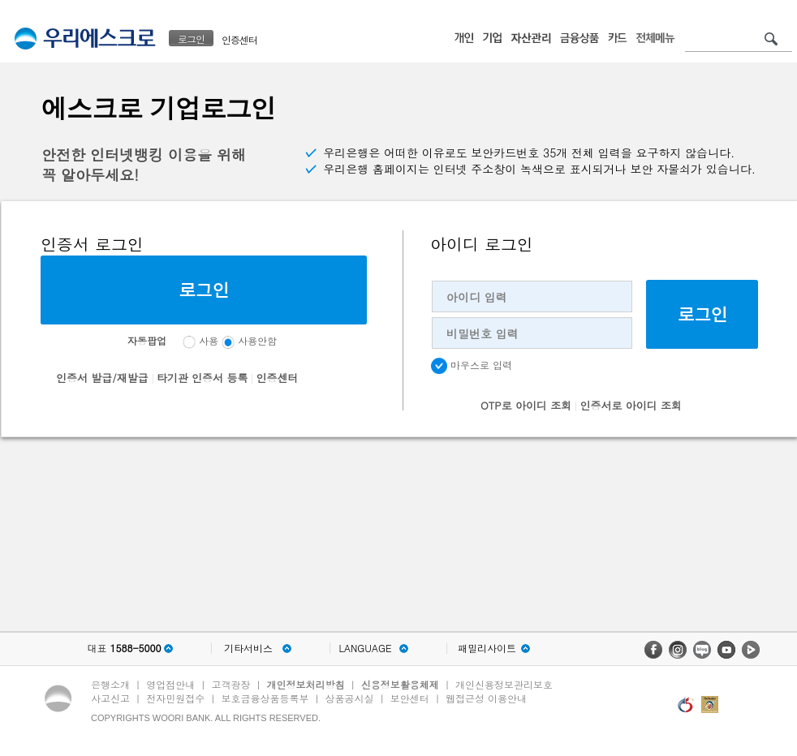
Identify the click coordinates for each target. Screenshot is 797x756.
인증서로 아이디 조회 (630, 405)
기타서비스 (248, 648)
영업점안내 (170, 684)
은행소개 (110, 684)
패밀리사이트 (487, 648)
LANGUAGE (364, 648)
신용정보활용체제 (400, 684)
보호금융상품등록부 (264, 698)
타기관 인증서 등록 (202, 377)
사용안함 (257, 340)
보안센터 (409, 698)
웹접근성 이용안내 (486, 698)
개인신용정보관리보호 (504, 684)
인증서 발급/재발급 (102, 377)
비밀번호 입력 (482, 333)
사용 (208, 340)
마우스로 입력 (471, 366)
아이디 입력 (476, 297)
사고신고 (110, 698)
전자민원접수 (175, 698)
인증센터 (239, 39)
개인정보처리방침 (306, 684)
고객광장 (230, 684)
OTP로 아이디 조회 (525, 405)
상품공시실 (349, 698)
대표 (124, 648)
